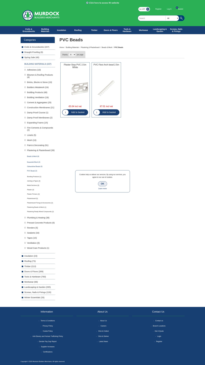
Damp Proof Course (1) (37, 112)
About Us (103, 321)
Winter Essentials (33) (34, 297)
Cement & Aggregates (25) (39, 102)
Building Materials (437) (37, 64)
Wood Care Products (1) (38, 248)
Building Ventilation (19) (38, 97)
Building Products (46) (37, 92)
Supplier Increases (47, 347)
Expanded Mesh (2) (33, 162)
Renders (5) (32, 228)
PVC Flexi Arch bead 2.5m (106, 65)
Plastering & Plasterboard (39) (41, 150)
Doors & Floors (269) (33, 271)
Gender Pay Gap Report (48, 341)
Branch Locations (159, 326)
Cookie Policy (48, 331)
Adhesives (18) (34, 70)
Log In (169, 9)
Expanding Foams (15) (37, 122)
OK (102, 184)
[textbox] (158, 18)
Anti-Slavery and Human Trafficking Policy (48, 336)
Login (159, 336)
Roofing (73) (30, 261)
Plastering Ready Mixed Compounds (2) (40, 211)
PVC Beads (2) (32, 171)
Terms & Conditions (48, 321)
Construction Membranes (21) (40, 107)
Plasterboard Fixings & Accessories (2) (40, 203)
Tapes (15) (32, 238)
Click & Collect (103, 331)
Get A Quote (159, 331)
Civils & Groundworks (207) (36, 47)
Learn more (102, 189)
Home (62, 47)
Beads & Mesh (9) (33, 156)
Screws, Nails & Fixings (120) (37, 292)
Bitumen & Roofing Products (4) (40, 76)
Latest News (103, 341)
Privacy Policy (48, 326)
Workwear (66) (31, 282)
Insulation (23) (30, 256)
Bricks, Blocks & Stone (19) (39, 82)
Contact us (159, 321)
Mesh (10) (31, 140)
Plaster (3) (30, 189)
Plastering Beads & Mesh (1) (36, 207)
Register (158, 9)
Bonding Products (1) (34, 176)
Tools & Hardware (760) (35, 276)
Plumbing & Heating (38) (38, 217)
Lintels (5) (31, 135)
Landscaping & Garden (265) (37, 287)
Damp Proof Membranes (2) (40, 117)
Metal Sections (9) (33, 185)
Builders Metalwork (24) (38, 87)
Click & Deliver (103, 336)
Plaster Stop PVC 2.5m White (75, 66)
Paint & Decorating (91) (37, 145)
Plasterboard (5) (32, 198)
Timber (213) (30, 266)
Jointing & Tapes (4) (33, 181)
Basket (180, 9)
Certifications (47, 352)
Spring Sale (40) (31, 57)
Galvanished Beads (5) (34, 166)
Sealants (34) (33, 233)
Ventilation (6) (33, 243)
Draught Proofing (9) (33, 52)
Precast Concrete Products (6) (41, 223)
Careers (103, 326)
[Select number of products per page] (72, 54)
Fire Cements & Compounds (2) (40, 129)
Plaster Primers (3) (33, 194)
